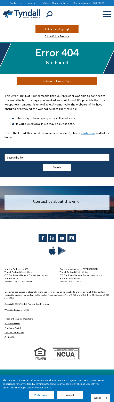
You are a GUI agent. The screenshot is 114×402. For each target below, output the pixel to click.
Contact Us (10, 337)
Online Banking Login (57, 29)
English (97, 398)
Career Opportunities (55, 3)
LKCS (26, 310)
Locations (32, 3)
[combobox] (100, 398)
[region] (57, 388)
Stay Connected (12, 323)
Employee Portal (13, 328)
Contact (14, 3)
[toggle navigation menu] (107, 14)
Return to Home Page (56, 81)
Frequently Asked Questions (19, 318)
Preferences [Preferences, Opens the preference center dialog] (41, 395)
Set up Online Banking (57, 36)
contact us (88, 133)
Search (57, 167)
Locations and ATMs (14, 332)
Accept (70, 395)
